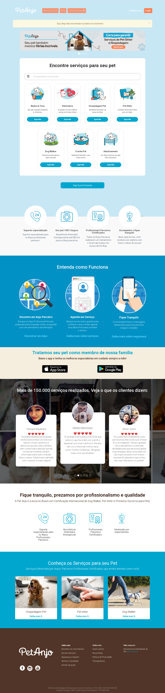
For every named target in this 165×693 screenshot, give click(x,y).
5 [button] (87, 475)
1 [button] (75, 475)
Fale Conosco (132, 652)
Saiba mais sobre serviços (82, 336)
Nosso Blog (98, 653)
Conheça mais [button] (77, 10)
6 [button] (90, 475)
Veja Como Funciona (82, 185)
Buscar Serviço (51, 10)
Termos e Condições (70, 661)
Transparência (99, 661)
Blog (64, 10)
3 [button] (81, 475)
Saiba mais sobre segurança (129, 336)
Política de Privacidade (102, 657)
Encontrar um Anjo (36, 336)
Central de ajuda (68, 665)
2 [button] (78, 475)
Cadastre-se (135, 10)
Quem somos (98, 649)
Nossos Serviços (69, 653)
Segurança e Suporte (70, 657)
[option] (36, 440)
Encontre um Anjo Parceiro (73, 649)
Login (148, 10)
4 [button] (84, 475)
